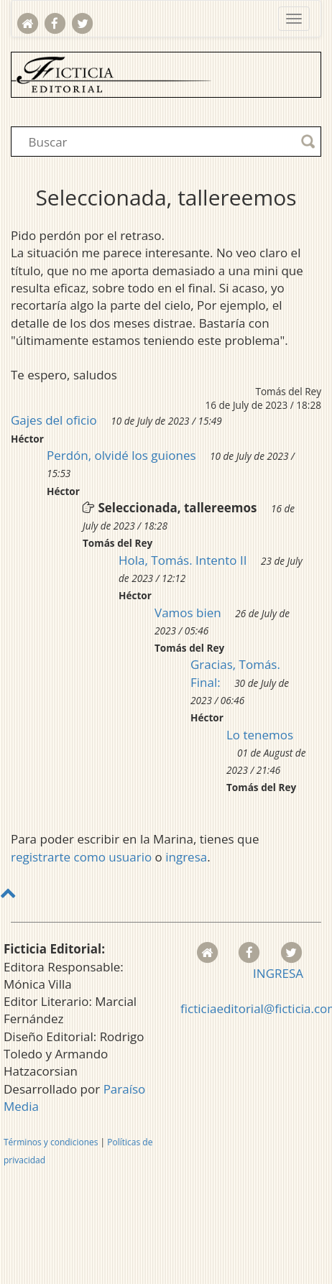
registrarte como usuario (81, 857)
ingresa (186, 857)
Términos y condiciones (51, 1142)
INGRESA (278, 973)
